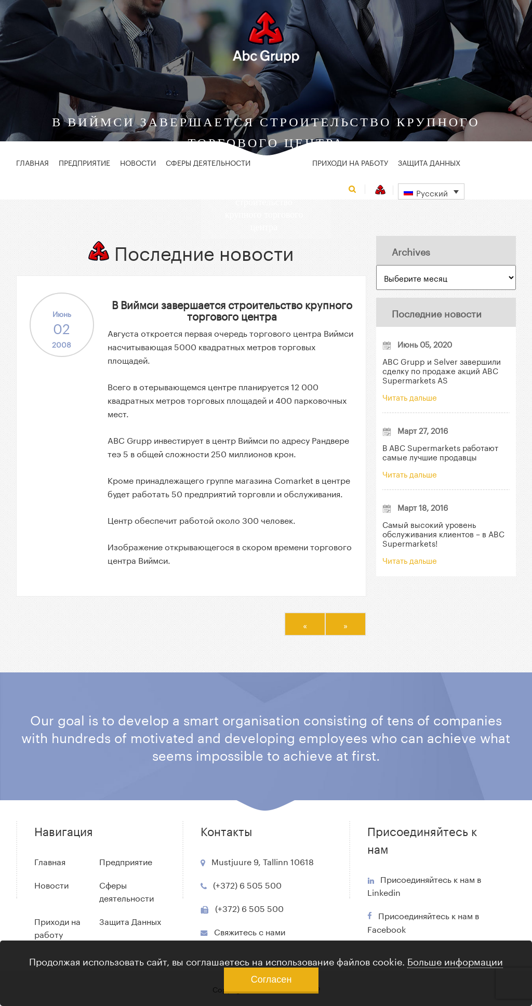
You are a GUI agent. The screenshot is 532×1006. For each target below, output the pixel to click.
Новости (138, 162)
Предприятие (84, 162)
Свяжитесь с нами (249, 930)
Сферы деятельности (208, 162)
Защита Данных (429, 162)
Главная (32, 162)
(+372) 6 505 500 (247, 884)
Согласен (271, 979)
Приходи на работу (350, 162)
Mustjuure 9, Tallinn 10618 (262, 860)
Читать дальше (409, 396)
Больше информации (455, 960)
